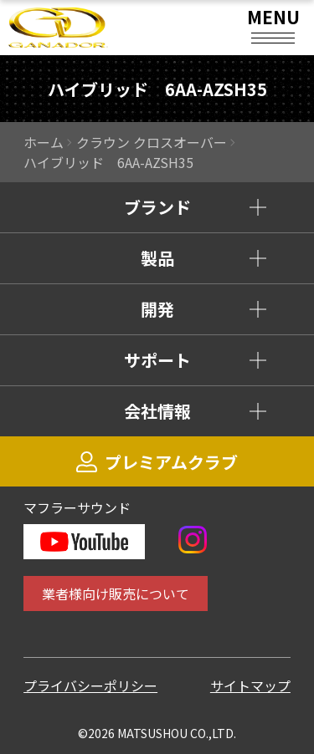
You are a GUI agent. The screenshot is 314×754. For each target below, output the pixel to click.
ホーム (43, 142)
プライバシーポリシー (90, 685)
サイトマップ (250, 685)
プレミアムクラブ (157, 462)
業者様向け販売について (115, 593)
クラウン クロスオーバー (151, 142)
